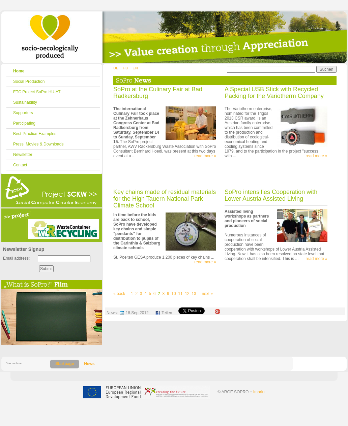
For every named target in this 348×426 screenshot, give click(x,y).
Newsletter (22, 154)
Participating (24, 123)
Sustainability (25, 102)
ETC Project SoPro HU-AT (36, 92)
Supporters (23, 112)
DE (115, 68)
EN (135, 68)
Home (18, 71)
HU (125, 68)
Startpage (64, 363)
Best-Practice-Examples (34, 133)
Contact (20, 165)
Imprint (259, 392)
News (89, 363)
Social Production (29, 81)
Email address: (16, 258)
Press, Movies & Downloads (38, 144)
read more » (205, 156)
